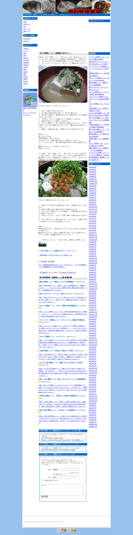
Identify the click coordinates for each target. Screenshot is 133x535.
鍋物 (24, 69)
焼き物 (25, 58)
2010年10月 (93, 401)
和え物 (25, 81)
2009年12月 (93, 424)
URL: (49, 478)
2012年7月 (92, 352)
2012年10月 (93, 345)
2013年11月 (93, 314)
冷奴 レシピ (68, 255)
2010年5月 (92, 413)
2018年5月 (92, 195)
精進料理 (26, 62)
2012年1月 (92, 366)
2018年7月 (92, 190)
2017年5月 (92, 223)
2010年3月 (92, 417)
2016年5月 (92, 251)
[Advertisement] (105, 37)
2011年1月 (92, 394)
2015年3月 (92, 277)
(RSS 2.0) (72, 272)
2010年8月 (92, 405)
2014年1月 (92, 310)
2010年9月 (92, 403)
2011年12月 (93, 368)
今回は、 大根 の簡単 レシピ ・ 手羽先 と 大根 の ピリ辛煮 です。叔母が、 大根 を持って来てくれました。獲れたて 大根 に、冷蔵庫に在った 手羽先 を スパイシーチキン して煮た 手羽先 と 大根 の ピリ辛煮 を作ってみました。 (62, 357)
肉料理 (25, 72)
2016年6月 (92, 249)
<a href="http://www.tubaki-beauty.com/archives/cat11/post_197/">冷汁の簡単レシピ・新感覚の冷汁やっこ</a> (62, 439)
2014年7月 (92, 296)
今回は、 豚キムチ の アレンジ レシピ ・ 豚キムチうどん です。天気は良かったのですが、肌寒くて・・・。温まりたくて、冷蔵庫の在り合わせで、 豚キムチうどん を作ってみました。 (62, 300)
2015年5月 (92, 272)
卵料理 (25, 79)
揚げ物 (25, 76)
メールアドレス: (74, 473)
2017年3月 (92, 228)
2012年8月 (92, 349)
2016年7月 (92, 247)
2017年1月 (92, 233)
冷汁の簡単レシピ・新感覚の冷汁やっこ (60, 14)
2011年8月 (92, 377)
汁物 (24, 55)
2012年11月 (93, 342)
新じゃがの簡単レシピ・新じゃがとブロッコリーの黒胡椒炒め (99, 120)
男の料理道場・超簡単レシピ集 (32, 14)
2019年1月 (92, 179)
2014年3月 (92, 305)
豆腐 (41, 255)
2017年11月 (93, 209)
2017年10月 (93, 212)
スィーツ (26, 51)
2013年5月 (92, 328)
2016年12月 (93, 235)
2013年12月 (93, 312)
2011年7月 (92, 380)
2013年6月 (92, 326)
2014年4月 (92, 303)
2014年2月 (92, 307)
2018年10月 (93, 184)
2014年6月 (92, 298)
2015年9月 (92, 265)
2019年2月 (92, 176)
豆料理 (45, 14)
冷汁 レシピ (59, 255)
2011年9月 (92, 375)
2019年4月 (92, 172)
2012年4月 (92, 359)
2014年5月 (92, 300)
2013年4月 (92, 331)
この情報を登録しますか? (50, 481)
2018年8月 (92, 188)
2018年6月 (92, 193)
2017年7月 (92, 219)
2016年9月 (92, 242)
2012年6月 (92, 354)
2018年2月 (92, 202)
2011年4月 (92, 387)
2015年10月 (93, 263)
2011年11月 (93, 370)
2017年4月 (92, 226)
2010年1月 (92, 422)
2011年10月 (93, 373)
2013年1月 (92, 338)
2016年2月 (92, 256)
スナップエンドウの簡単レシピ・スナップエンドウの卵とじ (99, 68)
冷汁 (53, 255)
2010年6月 (92, 410)
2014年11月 (93, 286)
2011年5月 (92, 384)
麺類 (24, 74)
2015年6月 (92, 270)
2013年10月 (93, 317)
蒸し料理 (26, 60)
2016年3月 (92, 254)
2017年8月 (92, 216)
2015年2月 (92, 279)
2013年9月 (92, 319)
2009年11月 (93, 427)
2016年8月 (92, 244)
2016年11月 (93, 237)
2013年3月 (92, 333)
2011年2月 (92, 391)
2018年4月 (92, 198)
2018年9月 (92, 186)
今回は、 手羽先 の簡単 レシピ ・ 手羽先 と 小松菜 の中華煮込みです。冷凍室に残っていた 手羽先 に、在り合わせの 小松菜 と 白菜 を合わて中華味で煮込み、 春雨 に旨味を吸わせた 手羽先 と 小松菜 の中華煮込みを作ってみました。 (62, 404)
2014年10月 (93, 289)
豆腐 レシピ (47, 255)
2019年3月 (92, 174)
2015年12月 (93, 258)
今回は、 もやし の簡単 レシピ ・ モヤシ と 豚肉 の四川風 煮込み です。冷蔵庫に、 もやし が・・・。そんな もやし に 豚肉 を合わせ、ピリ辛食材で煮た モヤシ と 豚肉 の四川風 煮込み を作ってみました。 (62, 314)
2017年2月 (92, 230)
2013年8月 (92, 321)
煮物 (24, 53)
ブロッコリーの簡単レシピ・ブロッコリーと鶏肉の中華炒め (99, 99)
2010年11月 (93, 398)
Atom (26, 41)
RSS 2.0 (27, 39)
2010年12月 (93, 396)
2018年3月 (92, 200)
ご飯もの (26, 48)
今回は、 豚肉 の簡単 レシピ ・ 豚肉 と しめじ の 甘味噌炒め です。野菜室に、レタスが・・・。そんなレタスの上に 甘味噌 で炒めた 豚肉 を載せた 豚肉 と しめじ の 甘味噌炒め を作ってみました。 (62, 288)
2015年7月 (92, 268)
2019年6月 (92, 167)
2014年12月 (93, 284)
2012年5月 (92, 356)
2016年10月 (93, 240)
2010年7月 (92, 408)
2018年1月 (92, 205)
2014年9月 (92, 291)
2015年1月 (92, 282)
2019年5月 (92, 170)
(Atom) (64, 272)
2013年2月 (92, 335)
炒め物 (25, 83)
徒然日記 (26, 65)
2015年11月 (93, 261)
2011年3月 (92, 389)
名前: (49, 470)
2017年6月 (92, 221)
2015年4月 (92, 275)
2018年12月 (93, 181)
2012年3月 (92, 361)
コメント (62, 491)
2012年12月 (93, 340)
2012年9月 (92, 347)
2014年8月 (92, 293)
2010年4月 (92, 415)
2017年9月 (92, 214)
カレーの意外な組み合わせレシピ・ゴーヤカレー (56, 265)
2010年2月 (92, 419)
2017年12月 (93, 207)
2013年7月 (92, 324)
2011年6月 (92, 382)
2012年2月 (92, 363)
